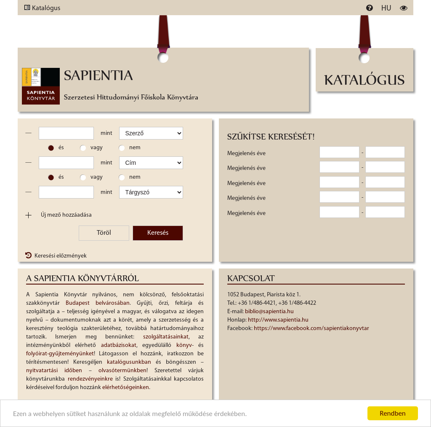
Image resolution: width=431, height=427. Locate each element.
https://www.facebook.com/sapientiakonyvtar (311, 328)
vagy (96, 148)
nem (135, 148)
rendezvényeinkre (90, 379)
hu (386, 9)
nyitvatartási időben (54, 371)
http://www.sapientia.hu (278, 320)
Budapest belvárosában (98, 303)
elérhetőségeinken (125, 387)
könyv (184, 345)
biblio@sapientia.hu (269, 312)
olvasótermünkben (122, 371)
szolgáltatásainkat (166, 337)
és (61, 148)
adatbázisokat (118, 345)
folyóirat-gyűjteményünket (60, 354)
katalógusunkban (129, 362)
